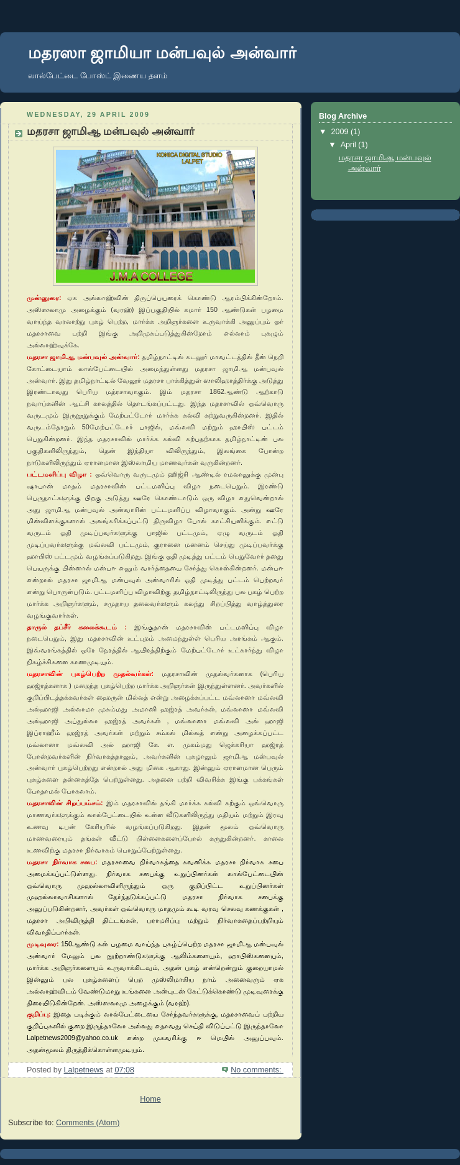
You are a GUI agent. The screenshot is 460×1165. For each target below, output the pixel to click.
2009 (341, 131)
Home (150, 1099)
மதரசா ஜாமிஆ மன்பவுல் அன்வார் (111, 131)
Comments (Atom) (87, 1122)
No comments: (257, 1070)
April (350, 144)
